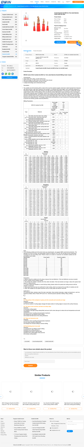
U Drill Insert (9, 46)
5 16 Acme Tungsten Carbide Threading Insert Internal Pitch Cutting (20, 436)
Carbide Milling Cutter (9, 34)
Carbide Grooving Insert (9, 41)
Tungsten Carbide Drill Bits (9, 56)
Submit (30, 365)
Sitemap (2, 430)
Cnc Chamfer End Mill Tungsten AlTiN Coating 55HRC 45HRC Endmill (51, 404)
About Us (3, 427)
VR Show (3, 425)
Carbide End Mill (9, 22)
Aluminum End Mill (9, 32)
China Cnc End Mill (17, 444)
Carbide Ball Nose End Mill (9, 27)
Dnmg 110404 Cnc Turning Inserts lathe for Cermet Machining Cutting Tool (20, 423)
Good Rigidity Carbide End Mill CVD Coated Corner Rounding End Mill (38, 436)
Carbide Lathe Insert (9, 39)
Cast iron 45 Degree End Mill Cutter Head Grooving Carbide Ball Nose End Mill (38, 429)
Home (2, 421)
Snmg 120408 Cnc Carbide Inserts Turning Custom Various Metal (21, 429)
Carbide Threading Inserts (9, 44)
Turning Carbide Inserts (9, 17)
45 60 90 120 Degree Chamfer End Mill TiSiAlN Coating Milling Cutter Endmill (31, 404)
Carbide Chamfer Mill (49, 341)
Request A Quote (78, 1)
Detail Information (27, 50)
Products (3, 423)
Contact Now (9, 77)
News (2, 429)
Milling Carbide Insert (9, 37)
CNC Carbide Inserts (9, 19)
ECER (69, 444)
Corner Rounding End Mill (37, 341)
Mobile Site (3, 432)
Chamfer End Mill (9, 54)
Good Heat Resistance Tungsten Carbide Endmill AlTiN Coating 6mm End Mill (39, 423)
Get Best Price (60, 42)
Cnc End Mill (27, 341)
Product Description (37, 50)
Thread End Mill (9, 51)
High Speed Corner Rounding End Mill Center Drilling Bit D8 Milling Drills (72, 404)
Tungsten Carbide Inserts (9, 14)
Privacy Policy (4, 434)
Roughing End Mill (9, 49)
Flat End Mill (9, 24)
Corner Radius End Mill (9, 29)
